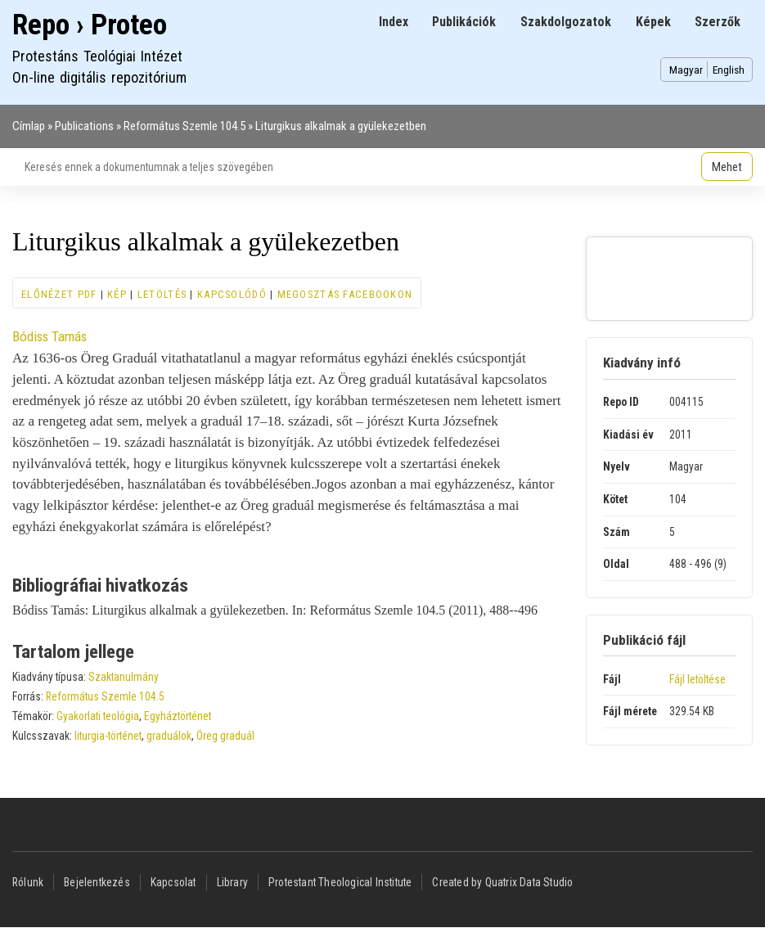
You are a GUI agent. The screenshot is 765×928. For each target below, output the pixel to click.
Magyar (686, 69)
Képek (653, 21)
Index (393, 21)
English (729, 69)
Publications (84, 126)
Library (232, 882)
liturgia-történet (108, 735)
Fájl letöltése (697, 679)
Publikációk (464, 21)
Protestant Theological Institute (340, 882)
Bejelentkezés (97, 882)
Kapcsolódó (232, 294)
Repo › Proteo (89, 25)
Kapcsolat (173, 882)
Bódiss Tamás (49, 336)
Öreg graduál (225, 735)
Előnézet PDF (59, 294)
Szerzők (717, 21)
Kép (117, 294)
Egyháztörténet (177, 716)
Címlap (28, 126)
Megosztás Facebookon (345, 294)
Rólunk (27, 882)
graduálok (168, 735)
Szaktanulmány (123, 676)
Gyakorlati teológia (97, 716)
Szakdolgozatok (565, 21)
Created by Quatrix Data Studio (502, 882)
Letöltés (162, 294)
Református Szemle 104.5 (184, 126)
